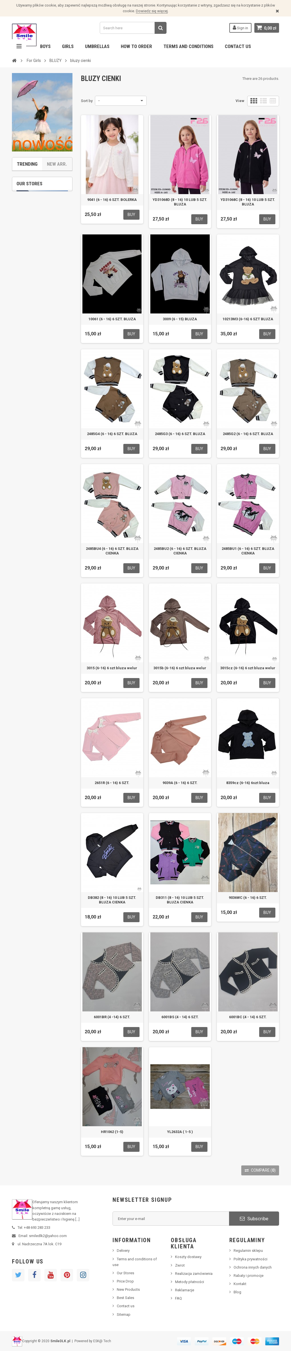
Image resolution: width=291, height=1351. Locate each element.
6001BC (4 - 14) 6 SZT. (248, 1017)
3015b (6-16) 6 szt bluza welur (179, 668)
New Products (128, 1289)
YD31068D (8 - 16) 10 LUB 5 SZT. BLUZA (180, 202)
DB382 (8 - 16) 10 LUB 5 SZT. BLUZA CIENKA (112, 899)
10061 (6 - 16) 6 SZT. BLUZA (112, 319)
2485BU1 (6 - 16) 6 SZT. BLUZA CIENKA (248, 550)
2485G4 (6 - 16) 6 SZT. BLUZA (112, 434)
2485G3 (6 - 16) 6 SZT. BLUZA (180, 434)
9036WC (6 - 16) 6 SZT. (248, 897)
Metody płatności (189, 1282)
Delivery (123, 1250)
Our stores (29, 183)
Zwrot (180, 1265)
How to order (136, 46)
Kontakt (240, 1284)
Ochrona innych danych (253, 1267)
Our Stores (125, 1273)
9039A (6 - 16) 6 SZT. (180, 783)
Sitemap (123, 1314)
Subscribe (254, 1218)
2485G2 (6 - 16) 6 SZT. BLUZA (248, 434)
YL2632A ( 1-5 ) (180, 1132)
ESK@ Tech (102, 1341)
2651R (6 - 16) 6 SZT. (112, 783)
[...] (77, 1219)
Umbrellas (97, 46)
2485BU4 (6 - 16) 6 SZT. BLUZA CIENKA (112, 550)
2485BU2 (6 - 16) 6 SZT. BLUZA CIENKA (180, 550)
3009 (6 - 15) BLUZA (180, 319)
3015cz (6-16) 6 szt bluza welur (247, 668)
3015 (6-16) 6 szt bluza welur (112, 668)
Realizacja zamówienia (194, 1273)
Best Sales (125, 1298)
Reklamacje (184, 1290)
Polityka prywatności (250, 1259)
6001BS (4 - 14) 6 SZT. (180, 1017)
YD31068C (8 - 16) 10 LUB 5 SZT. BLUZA (248, 202)
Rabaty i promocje (248, 1275)
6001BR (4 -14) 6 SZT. (112, 1017)
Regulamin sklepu (248, 1250)
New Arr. (57, 164)
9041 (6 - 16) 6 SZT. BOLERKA (112, 200)
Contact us (238, 46)
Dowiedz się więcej (152, 11)
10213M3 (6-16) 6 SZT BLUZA (248, 319)
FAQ (178, 1298)
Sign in (240, 27)
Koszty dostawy (188, 1257)
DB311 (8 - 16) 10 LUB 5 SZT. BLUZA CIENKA (180, 899)
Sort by (87, 101)
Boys (45, 46)
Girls (68, 46)
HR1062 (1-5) (112, 1132)
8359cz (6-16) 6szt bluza (247, 783)
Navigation (19, 46)
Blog (237, 1292)
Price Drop (125, 1281)
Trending (27, 164)
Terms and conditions (188, 46)
